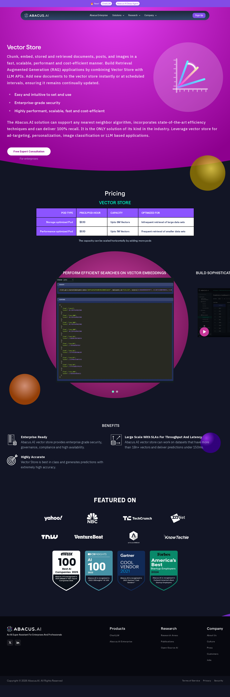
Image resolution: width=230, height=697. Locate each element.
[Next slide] (204, 331)
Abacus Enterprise (99, 15)
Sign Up (199, 15)
